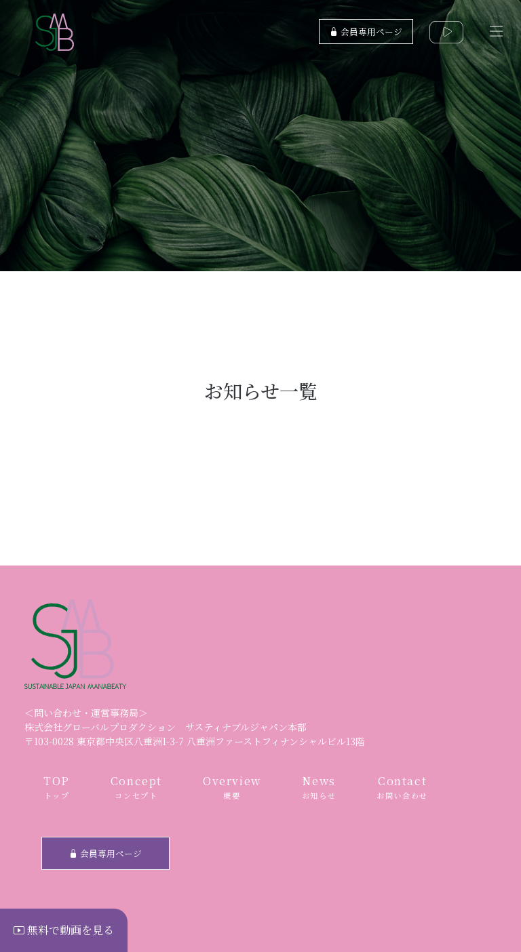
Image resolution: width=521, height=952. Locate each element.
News (319, 787)
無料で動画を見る (64, 930)
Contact (402, 787)
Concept (136, 787)
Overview (232, 787)
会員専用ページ (366, 31)
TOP (56, 787)
